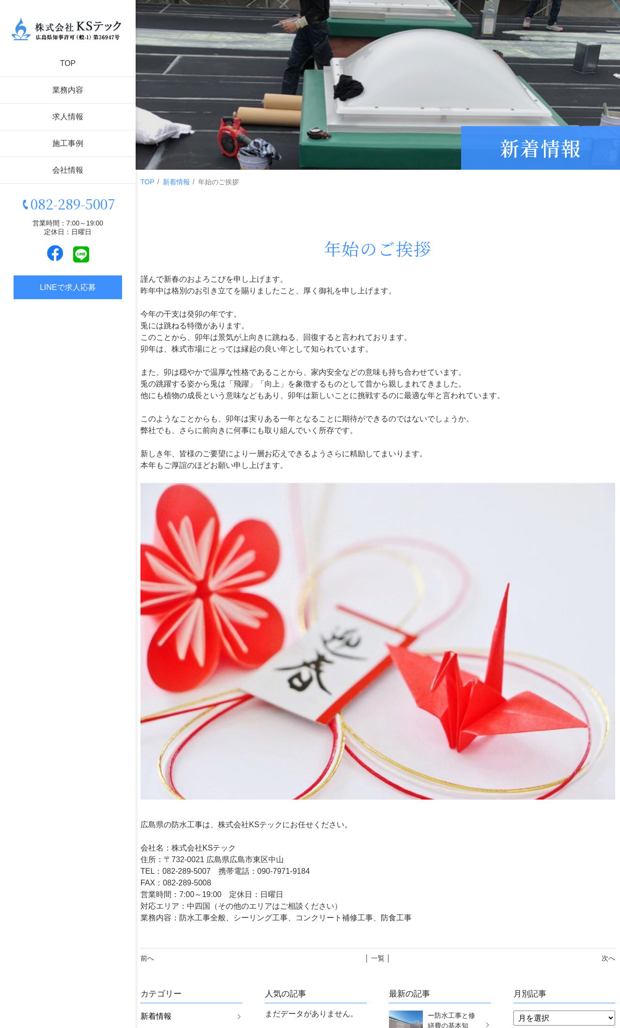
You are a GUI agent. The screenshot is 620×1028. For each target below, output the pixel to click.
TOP (68, 63)
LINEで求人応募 (68, 287)
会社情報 (67, 170)
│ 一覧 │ (377, 958)
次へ (608, 958)
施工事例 (67, 143)
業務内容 (67, 90)
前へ (147, 958)
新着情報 (176, 182)
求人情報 (67, 116)
